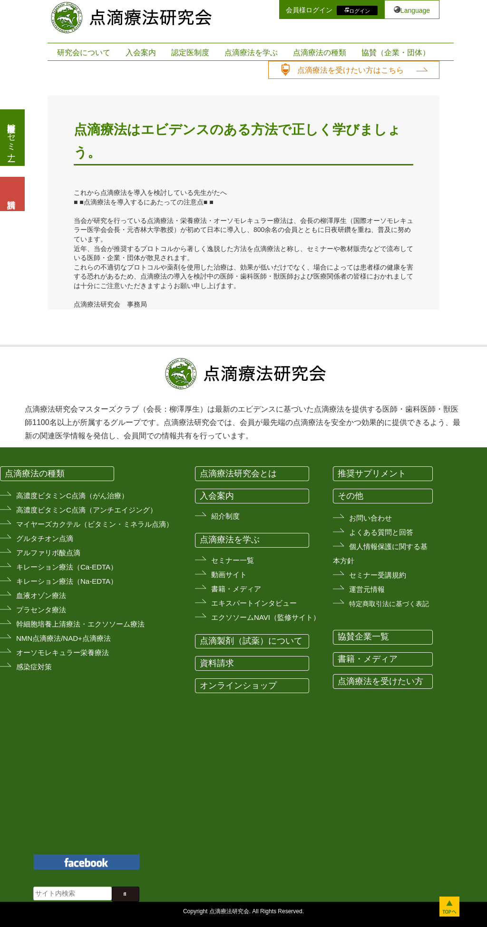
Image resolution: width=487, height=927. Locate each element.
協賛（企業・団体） (395, 52)
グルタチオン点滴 (44, 538)
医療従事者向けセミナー (11, 137)
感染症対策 (34, 667)
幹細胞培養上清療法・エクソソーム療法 (80, 624)
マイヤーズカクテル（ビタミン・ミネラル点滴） (94, 524)
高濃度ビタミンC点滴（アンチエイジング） (86, 510)
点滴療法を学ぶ (251, 52)
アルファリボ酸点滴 (48, 553)
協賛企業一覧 (363, 636)
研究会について (83, 52)
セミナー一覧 (232, 560)
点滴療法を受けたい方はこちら (350, 70)
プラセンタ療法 (41, 610)
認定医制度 (190, 52)
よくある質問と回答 (381, 532)
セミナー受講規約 (377, 575)
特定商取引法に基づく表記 (389, 604)
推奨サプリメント (372, 473)
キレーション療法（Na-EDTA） (66, 581)
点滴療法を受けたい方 (380, 681)
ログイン (359, 10)
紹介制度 (225, 516)
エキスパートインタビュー (254, 603)
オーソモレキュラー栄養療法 (62, 652)
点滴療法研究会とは (238, 473)
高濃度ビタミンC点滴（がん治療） (72, 496)
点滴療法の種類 (319, 52)
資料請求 (217, 663)
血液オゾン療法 (41, 595)
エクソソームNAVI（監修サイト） (265, 617)
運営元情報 (367, 589)
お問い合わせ (370, 518)
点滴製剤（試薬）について (251, 641)
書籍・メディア (236, 589)
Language (415, 10)
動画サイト (229, 574)
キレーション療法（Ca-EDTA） (66, 567)
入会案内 (141, 52)
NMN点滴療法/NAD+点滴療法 (63, 638)
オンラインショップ (238, 685)
